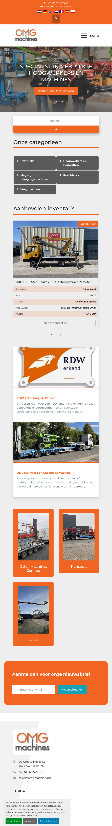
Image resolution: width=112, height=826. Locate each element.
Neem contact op (56, 323)
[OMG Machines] (32, 741)
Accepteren (13, 821)
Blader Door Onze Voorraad (56, 91)
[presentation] (52, 334)
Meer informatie (48, 821)
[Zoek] (56, 121)
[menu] (84, 36)
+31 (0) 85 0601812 (58, 3)
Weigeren (30, 821)
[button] (50, 102)
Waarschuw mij (72, 689)
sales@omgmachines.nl (58, 6)
